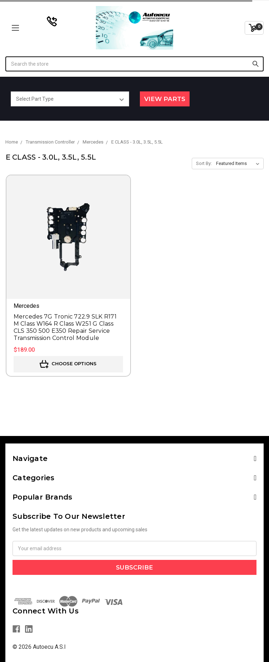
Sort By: (204, 163)
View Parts (164, 98)
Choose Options (68, 364)
